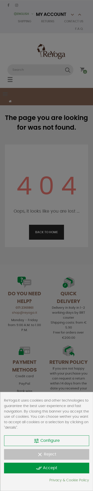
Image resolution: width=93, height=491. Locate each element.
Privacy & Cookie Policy (69, 480)
